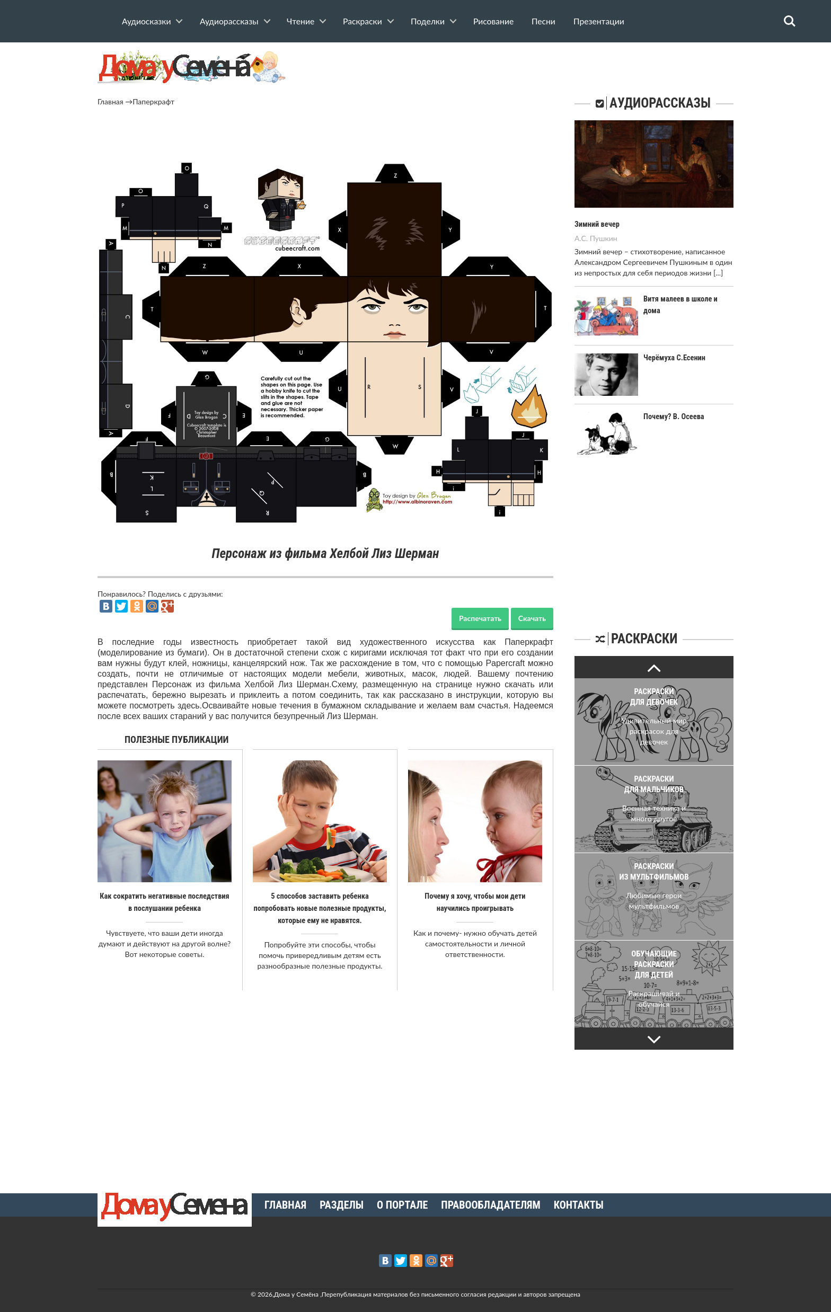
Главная (110, 101)
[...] (718, 272)
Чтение (300, 21)
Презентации (598, 21)
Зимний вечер (596, 224)
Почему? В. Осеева (672, 416)
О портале (402, 1204)
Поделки (428, 21)
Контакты (579, 1204)
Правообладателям (490, 1204)
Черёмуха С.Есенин (673, 357)
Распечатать (480, 618)
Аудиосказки (146, 21)
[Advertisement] (325, 136)
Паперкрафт (153, 101)
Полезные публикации (177, 739)
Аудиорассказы (229, 21)
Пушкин (603, 237)
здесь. (190, 705)
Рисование (493, 21)
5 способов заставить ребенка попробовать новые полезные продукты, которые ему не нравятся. (319, 908)
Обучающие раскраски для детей (654, 964)
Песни (543, 21)
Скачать (532, 618)
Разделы (342, 1204)
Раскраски (362, 21)
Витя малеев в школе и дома (688, 298)
